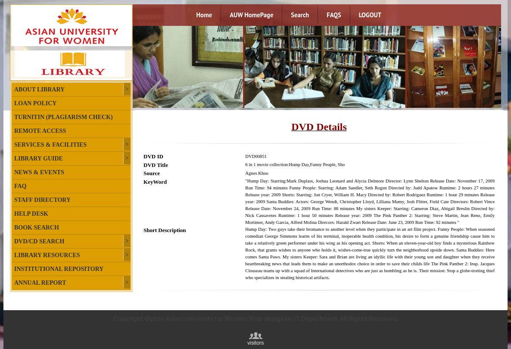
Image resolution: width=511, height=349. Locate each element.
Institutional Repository (58, 269)
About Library (39, 89)
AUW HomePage (251, 15)
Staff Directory (42, 200)
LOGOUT (370, 15)
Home (204, 15)
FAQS (334, 15)
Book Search (36, 227)
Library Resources (47, 255)
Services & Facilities (50, 144)
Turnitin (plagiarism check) (63, 117)
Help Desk (31, 214)
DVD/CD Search (39, 241)
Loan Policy (35, 103)
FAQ (20, 186)
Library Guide (38, 158)
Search (300, 15)
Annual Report (40, 283)
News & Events (39, 172)
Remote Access (40, 131)
